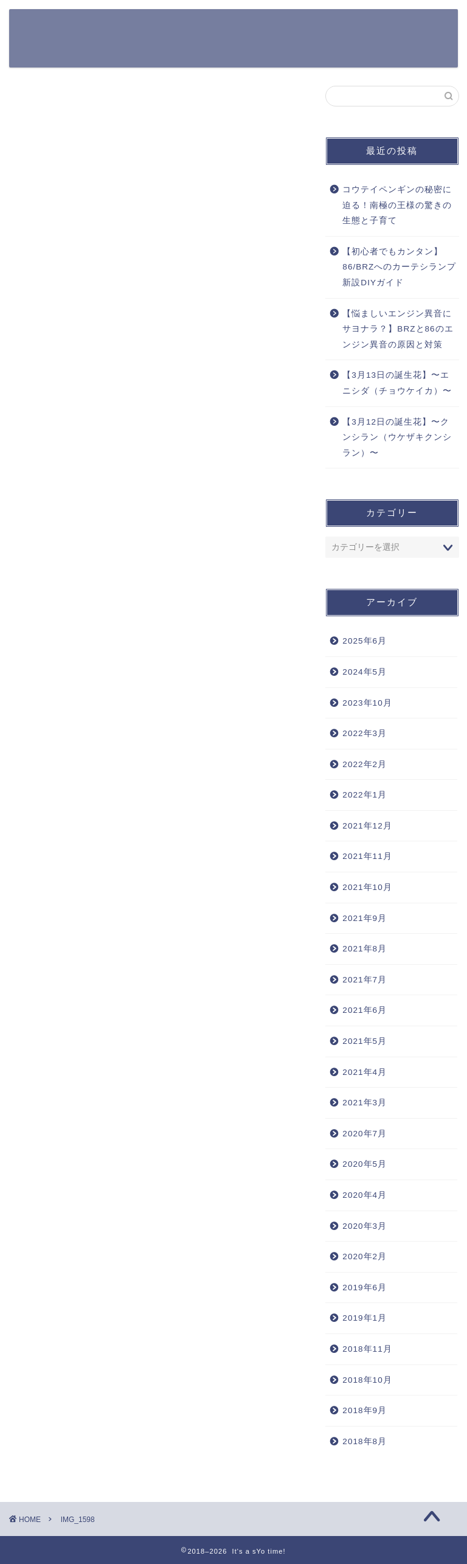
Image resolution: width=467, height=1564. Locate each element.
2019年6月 (364, 1287)
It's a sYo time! (57, 34)
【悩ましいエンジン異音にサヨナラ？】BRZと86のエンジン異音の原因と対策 (397, 329)
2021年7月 (364, 979)
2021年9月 (364, 918)
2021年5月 (364, 1041)
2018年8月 (364, 1441)
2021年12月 (367, 825)
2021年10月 (367, 887)
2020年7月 (364, 1133)
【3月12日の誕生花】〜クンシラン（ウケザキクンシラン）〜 (397, 437)
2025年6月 (364, 640)
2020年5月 (364, 1164)
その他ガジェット (375, 28)
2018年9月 (364, 1410)
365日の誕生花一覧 (154, 28)
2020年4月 (364, 1195)
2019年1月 (364, 1317)
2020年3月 (364, 1226)
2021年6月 (364, 1010)
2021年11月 (367, 856)
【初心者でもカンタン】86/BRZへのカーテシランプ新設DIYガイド (399, 267)
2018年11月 (367, 1349)
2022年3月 (364, 733)
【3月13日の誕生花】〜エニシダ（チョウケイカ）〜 (397, 382)
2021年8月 (364, 948)
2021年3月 (364, 1102)
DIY (189, 52)
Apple (266, 28)
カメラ (309, 28)
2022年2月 (364, 764)
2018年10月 (367, 1380)
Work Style (140, 52)
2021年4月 (364, 1072)
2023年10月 (367, 702)
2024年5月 (364, 671)
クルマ (222, 28)
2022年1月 (364, 794)
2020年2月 (364, 1256)
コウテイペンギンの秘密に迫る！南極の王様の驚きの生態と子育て (397, 205)
